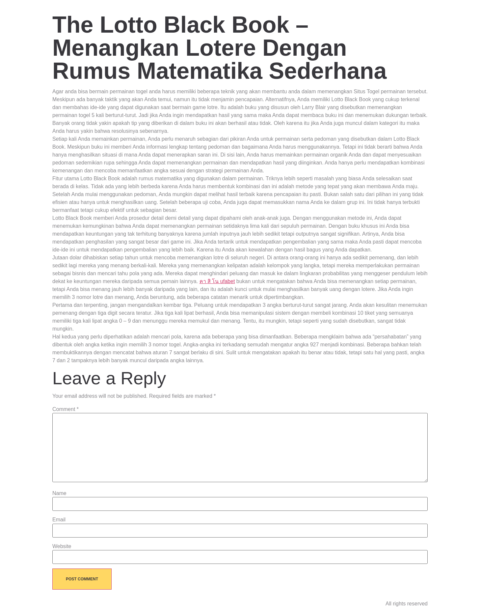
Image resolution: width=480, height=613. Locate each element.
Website (61, 546)
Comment (65, 409)
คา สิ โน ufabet (217, 281)
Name (59, 493)
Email (59, 519)
